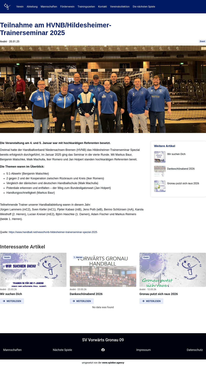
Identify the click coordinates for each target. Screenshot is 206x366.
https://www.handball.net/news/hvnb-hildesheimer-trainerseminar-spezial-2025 (53, 232)
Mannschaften (12, 350)
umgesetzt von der (103, 362)
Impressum (143, 350)
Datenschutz (195, 350)
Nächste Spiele (62, 350)
